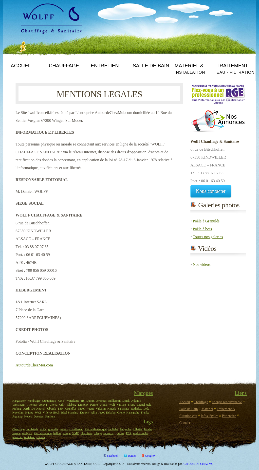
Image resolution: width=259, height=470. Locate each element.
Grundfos (70, 408)
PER (128, 433)
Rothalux (136, 408)
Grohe (121, 412)
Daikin (90, 400)
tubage (98, 433)
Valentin (101, 408)
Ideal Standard (69, 412)
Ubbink (51, 408)
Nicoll (81, 408)
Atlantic (136, 400)
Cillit (62, 404)
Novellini (17, 412)
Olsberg (71, 404)
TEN (60, 408)
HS (83, 400)
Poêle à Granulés (206, 221)
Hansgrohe (132, 412)
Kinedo (111, 408)
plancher (17, 437)
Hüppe (29, 412)
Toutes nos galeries (208, 237)
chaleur (41, 437)
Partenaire (229, 416)
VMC (75, 433)
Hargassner (19, 400)
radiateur (29, 437)
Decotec (38, 416)
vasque (16, 433)
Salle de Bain (188, 409)
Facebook (112, 455)
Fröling (16, 408)
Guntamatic (49, 400)
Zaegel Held (144, 404)
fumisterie (32, 429)
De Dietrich (38, 408)
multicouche (140, 433)
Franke (145, 412)
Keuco (28, 416)
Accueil (184, 402)
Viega (90, 408)
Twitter (131, 455)
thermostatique (43, 433)
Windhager (33, 400)
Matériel (207, 409)
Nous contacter (211, 191)
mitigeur (27, 433)
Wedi (38, 412)
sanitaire (113, 429)
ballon (57, 433)
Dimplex (83, 404)
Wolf (112, 404)
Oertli (26, 408)
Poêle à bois (202, 229)
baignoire (125, 429)
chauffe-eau (76, 429)
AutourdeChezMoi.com (34, 365)
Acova (43, 404)
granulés (53, 429)
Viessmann (18, 404)
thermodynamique (96, 429)
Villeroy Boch (51, 412)
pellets (64, 429)
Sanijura (50, 416)
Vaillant (121, 404)
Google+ (150, 455)
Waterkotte (72, 400)
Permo (94, 404)
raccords (108, 433)
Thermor (32, 404)
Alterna (53, 404)
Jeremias (101, 400)
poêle (43, 429)
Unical (104, 404)
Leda (146, 408)
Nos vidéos (202, 264)
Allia (94, 412)
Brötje (131, 404)
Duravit (84, 412)
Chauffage (18, 429)
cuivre (120, 433)
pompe (66, 433)
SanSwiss (123, 408)
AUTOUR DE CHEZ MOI (198, 464)
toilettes (137, 429)
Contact (184, 423)
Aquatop (17, 416)
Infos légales (209, 416)
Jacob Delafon (106, 412)
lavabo (148, 429)
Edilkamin (114, 400)
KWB (61, 400)
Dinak (126, 400)
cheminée (86, 433)
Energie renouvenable (227, 402)
